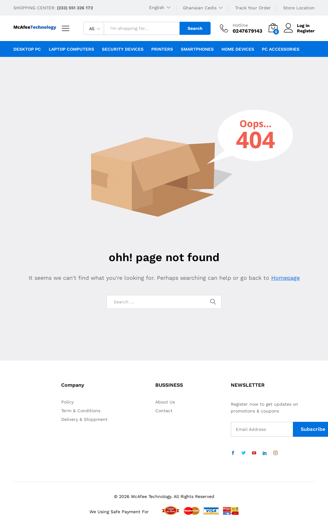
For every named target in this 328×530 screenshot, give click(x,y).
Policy (67, 401)
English (156, 7)
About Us (165, 401)
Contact (163, 410)
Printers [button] (162, 49)
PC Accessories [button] (280, 49)
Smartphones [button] (197, 49)
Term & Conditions (80, 410)
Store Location (299, 7)
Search (195, 28)
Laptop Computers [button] (71, 49)
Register (306, 30)
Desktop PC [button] (27, 49)
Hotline (240, 25)
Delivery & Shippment (84, 419)
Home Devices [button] (237, 49)
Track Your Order (253, 7)
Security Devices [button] (123, 49)
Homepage (285, 277)
